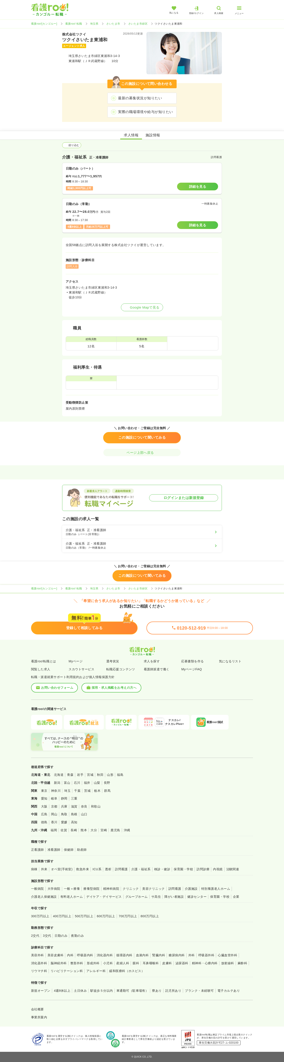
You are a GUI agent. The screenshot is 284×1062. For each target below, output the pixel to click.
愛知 (44, 798)
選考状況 (112, 661)
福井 (87, 782)
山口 (84, 814)
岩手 (80, 774)
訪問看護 (121, 869)
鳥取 (64, 814)
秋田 (100, 774)
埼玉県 (94, 23)
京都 (54, 806)
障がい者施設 (174, 896)
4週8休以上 (62, 990)
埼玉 (67, 790)
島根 (74, 814)
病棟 (34, 869)
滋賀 (74, 806)
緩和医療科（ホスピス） (126, 971)
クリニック (131, 888)
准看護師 (53, 849)
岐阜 (54, 798)
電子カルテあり (228, 990)
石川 (77, 782)
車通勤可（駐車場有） (132, 990)
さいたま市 (113, 23)
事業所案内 (39, 1017)
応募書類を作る (192, 661)
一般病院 (37, 888)
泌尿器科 (182, 963)
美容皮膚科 (55, 955)
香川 (54, 822)
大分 (94, 830)
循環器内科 (124, 955)
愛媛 (64, 822)
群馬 (107, 790)
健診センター (197, 896)
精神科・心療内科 (205, 963)
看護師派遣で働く (157, 669)
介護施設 (191, 888)
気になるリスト (230, 661)
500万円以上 (84, 916)
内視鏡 (218, 869)
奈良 (84, 806)
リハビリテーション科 (67, 971)
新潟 (57, 782)
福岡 (54, 830)
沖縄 (127, 830)
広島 (44, 814)
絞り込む (71, 145)
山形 (110, 774)
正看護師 (37, 849)
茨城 (87, 790)
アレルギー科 (96, 971)
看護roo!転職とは (43, 661)
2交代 (35, 935)
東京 (44, 790)
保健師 (68, 849)
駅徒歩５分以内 (101, 990)
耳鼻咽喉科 (151, 963)
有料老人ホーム (71, 896)
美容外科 (37, 955)
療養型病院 (91, 888)
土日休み (80, 990)
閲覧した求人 (40, 669)
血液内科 (142, 955)
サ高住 (156, 896)
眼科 (136, 963)
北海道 (58, 774)
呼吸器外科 (206, 955)
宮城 (90, 774)
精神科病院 (111, 888)
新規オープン (40, 990)
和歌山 (96, 806)
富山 (67, 782)
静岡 (64, 798)
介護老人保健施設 (44, 896)
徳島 (44, 822)
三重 (74, 798)
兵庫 (64, 806)
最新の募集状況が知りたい (140, 98)
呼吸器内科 (85, 955)
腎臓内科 (158, 955)
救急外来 (82, 869)
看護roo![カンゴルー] (44, 23)
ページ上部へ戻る (142, 452)
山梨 (97, 782)
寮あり (157, 990)
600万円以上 (106, 916)
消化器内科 (105, 955)
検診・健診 (162, 869)
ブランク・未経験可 (199, 990)
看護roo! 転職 (73, 23)
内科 (70, 955)
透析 (108, 869)
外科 (191, 955)
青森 (70, 774)
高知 (74, 822)
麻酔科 (242, 963)
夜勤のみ (77, 935)
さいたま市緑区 (138, 23)
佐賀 (64, 830)
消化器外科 (39, 963)
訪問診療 (203, 869)
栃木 (97, 790)
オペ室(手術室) (62, 869)
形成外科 (93, 963)
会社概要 (37, 1009)
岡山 (54, 814)
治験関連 (232, 869)
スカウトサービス (81, 669)
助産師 (82, 849)
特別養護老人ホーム (215, 888)
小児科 (108, 963)
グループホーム (136, 896)
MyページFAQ (191, 669)
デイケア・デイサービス (104, 896)
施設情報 (153, 135)
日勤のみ (61, 935)
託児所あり (173, 990)
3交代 (47, 935)
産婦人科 (122, 963)
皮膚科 (167, 963)
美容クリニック (153, 888)
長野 (107, 782)
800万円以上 (150, 916)
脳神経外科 (59, 963)
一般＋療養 (72, 888)
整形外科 (76, 963)
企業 (236, 896)
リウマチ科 (39, 971)
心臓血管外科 (227, 955)
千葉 (77, 790)
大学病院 (53, 888)
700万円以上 (128, 916)
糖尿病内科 (177, 955)
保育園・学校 (183, 869)
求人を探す (152, 661)
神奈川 (56, 790)
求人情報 (131, 135)
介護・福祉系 (141, 869)
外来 (44, 869)
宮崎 (104, 830)
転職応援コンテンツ (120, 669)
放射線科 (227, 963)
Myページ (76, 661)
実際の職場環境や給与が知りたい (145, 112)
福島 (120, 774)
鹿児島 (115, 830)
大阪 (44, 806)
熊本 (84, 830)
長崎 (74, 830)
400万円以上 (62, 916)
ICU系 (97, 869)
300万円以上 (40, 916)
